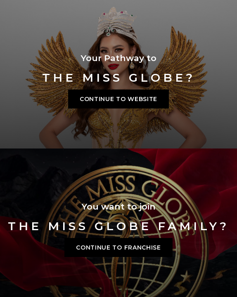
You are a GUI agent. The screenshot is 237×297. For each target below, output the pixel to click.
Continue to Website (118, 99)
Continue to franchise (118, 247)
